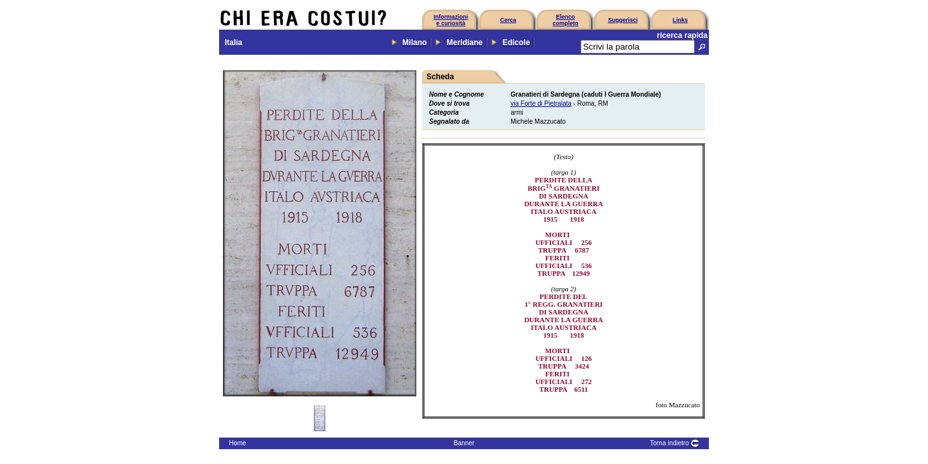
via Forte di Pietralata (541, 103)
